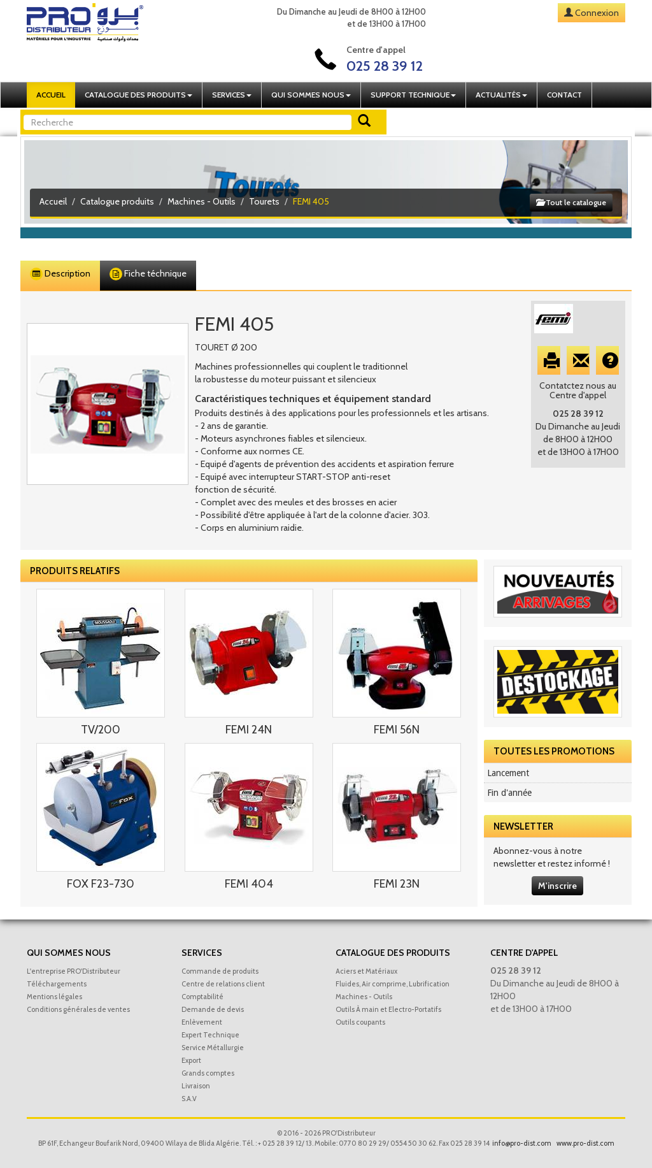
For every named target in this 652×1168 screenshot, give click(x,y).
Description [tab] (60, 274)
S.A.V (189, 1098)
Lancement (508, 773)
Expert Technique (210, 1034)
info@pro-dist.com (521, 1143)
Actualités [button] (501, 94)
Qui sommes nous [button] (311, 94)
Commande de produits (220, 971)
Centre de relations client (223, 983)
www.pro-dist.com (585, 1143)
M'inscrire (557, 885)
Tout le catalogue (571, 202)
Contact (564, 94)
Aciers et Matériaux (366, 971)
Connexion (597, 12)
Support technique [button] (413, 94)
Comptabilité (202, 996)
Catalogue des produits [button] (138, 94)
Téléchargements (57, 983)
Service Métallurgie (212, 1047)
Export (191, 1060)
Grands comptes (207, 1073)
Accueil (51, 94)
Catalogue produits (117, 201)
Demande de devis (212, 1009)
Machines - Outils (201, 201)
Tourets (264, 201)
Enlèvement (201, 1022)
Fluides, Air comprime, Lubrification (393, 983)
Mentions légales (54, 996)
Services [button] (232, 94)
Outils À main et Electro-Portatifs (388, 1009)
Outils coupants (360, 1022)
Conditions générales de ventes (78, 1009)
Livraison (195, 1085)
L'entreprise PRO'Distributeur (73, 971)
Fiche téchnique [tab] (148, 274)
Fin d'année (509, 793)
